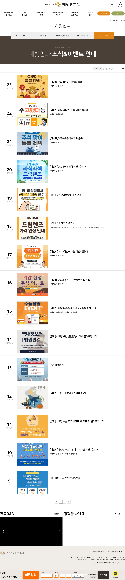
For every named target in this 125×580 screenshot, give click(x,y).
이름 (42, 572)
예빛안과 (104, 13)
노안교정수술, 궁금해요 (8, 14)
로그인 (123, 551)
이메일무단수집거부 (98, 551)
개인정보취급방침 (112, 551)
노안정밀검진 (25, 14)
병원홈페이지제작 (111, 564)
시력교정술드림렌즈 (74, 14)
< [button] (3, 531)
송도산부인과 (121, 564)
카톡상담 (115, 574)
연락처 (56, 572)
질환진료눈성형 (90, 14)
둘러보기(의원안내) (62, 36)
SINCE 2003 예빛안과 (62, 4)
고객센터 (118, 13)
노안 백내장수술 (41, 14)
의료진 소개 (42, 36)
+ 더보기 (56, 514)
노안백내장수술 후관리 (57, 14)
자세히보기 (93, 577)
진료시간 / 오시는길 (83, 36)
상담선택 (74, 572)
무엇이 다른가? (21, 36)
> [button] (60, 531)
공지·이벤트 (104, 36)
